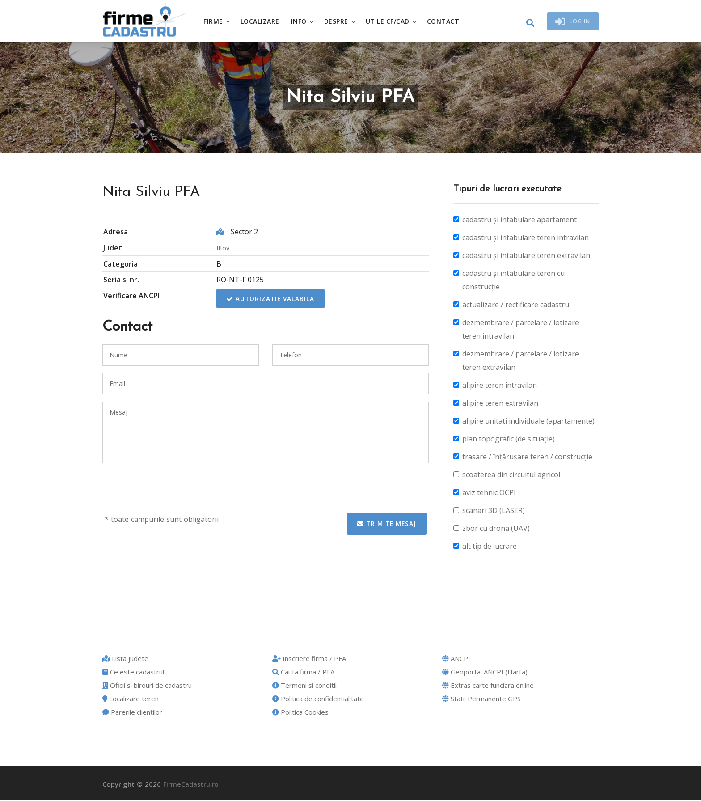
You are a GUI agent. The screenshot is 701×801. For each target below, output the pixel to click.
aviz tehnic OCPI (489, 494)
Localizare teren (130, 699)
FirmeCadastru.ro (191, 785)
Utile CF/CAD (391, 21)
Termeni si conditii (304, 686)
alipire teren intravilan (499, 386)
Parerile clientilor (132, 713)
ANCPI (456, 659)
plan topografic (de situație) (508, 440)
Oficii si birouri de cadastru (147, 686)
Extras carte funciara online (488, 686)
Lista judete (125, 659)
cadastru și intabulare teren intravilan (525, 239)
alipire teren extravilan (500, 404)
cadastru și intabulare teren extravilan (526, 257)
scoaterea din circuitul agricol (511, 476)
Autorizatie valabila (270, 300)
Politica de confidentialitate (318, 699)
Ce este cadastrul (133, 673)
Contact (447, 21)
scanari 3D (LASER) (493, 512)
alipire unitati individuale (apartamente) (528, 422)
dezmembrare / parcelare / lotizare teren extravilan (520, 361)
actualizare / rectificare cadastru (515, 306)
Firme (217, 21)
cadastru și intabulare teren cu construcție (513, 281)
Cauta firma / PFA (303, 673)
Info (302, 21)
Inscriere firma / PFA (309, 659)
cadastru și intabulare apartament (519, 221)
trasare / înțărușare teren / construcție (527, 458)
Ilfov (222, 249)
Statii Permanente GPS (481, 699)
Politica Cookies (300, 713)
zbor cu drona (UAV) (496, 529)
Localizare (263, 21)
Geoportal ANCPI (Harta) (485, 673)
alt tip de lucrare (489, 547)
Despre (340, 21)
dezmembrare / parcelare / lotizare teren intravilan (520, 330)
